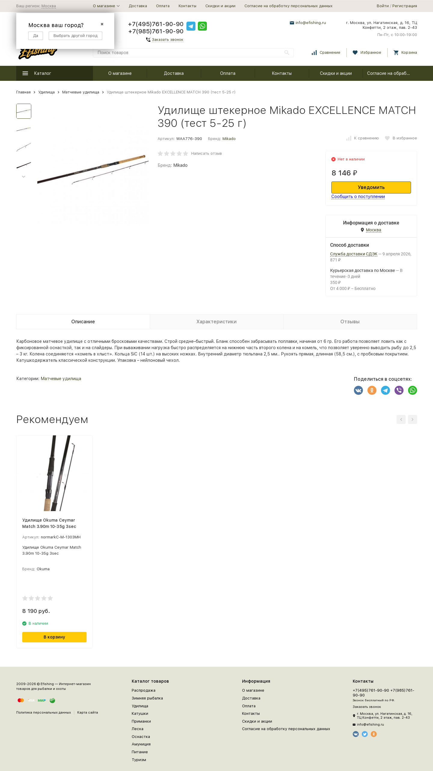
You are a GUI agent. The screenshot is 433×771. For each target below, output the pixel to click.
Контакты (187, 6)
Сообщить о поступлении (358, 196)
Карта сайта (87, 713)
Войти (383, 6)
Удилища (46, 92)
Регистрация (404, 6)
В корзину (54, 637)
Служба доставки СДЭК (353, 253)
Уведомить (371, 187)
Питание (140, 752)
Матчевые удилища (80, 92)
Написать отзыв (206, 153)
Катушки (140, 713)
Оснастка (141, 736)
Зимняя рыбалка (147, 698)
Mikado (229, 138)
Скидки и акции (220, 6)
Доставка (138, 6)
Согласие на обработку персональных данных (288, 6)
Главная (23, 92)
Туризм (139, 759)
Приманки (141, 721)
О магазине (120, 73)
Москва (48, 6)
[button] (23, 176)
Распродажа (143, 690)
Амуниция (141, 744)
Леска (137, 729)
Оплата (163, 6)
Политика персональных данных (43, 713)
